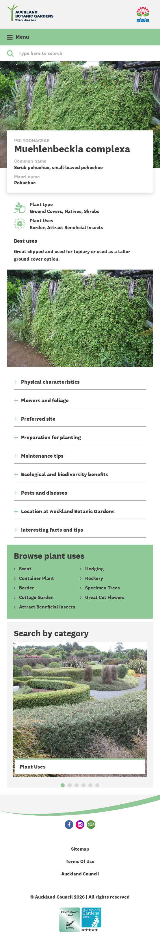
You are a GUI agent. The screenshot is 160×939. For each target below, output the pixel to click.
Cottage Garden (36, 597)
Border (37, 227)
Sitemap (80, 849)
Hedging (94, 569)
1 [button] (63, 785)
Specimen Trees (102, 588)
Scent (25, 569)
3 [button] (77, 785)
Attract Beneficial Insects (75, 227)
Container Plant (36, 578)
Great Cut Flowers (104, 597)
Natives (73, 211)
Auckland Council (80, 874)
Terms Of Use (80, 861)
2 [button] (70, 785)
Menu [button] (22, 37)
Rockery (94, 578)
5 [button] (90, 785)
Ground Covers (46, 211)
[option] (80, 709)
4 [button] (83, 785)
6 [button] (97, 785)
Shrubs (91, 211)
